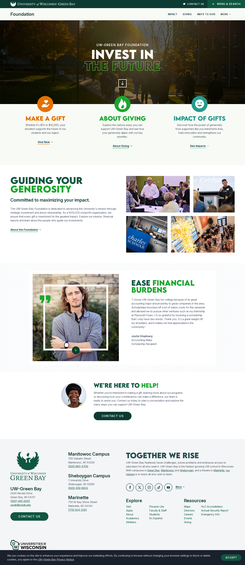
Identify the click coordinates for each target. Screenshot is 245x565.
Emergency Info (210, 515)
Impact (172, 14)
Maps (187, 507)
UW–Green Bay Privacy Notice (56, 559)
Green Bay (153, 471)
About (129, 515)
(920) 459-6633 (78, 489)
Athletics (131, 523)
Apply (129, 511)
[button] (122, 83)
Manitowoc (167, 471)
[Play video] (76, 350)
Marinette (219, 471)
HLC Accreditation (212, 507)
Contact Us (193, 4)
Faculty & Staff (158, 511)
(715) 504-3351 (77, 510)
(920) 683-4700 (78, 467)
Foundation (22, 14)
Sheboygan (187, 471)
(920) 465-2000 (20, 502)
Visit (128, 507)
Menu (226, 4)
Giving (187, 14)
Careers (188, 515)
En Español (155, 519)
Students (154, 515)
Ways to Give (206, 14)
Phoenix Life (156, 507)
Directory (189, 511)
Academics (132, 519)
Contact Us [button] (114, 416)
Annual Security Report (214, 511)
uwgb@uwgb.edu (20, 506)
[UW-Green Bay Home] (37, 4)
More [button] (226, 14)
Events (188, 519)
